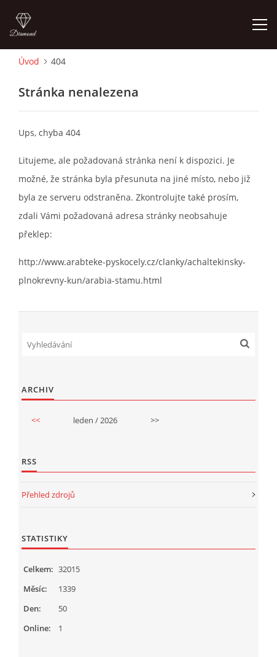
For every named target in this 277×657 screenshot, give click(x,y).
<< (35, 420)
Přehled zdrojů (48, 494)
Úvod (28, 61)
